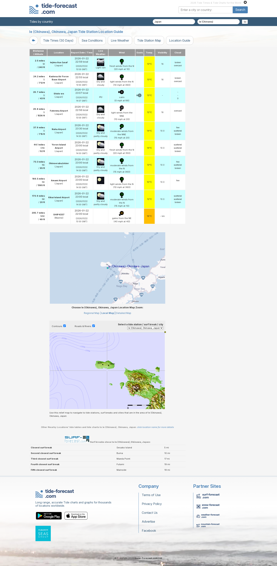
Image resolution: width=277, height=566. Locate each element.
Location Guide (179, 40)
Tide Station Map (149, 40)
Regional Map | (92, 313)
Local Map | (108, 313)
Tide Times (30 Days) (58, 40)
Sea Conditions (92, 40)
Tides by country (41, 21)
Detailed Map (123, 313)
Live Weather (120, 40)
